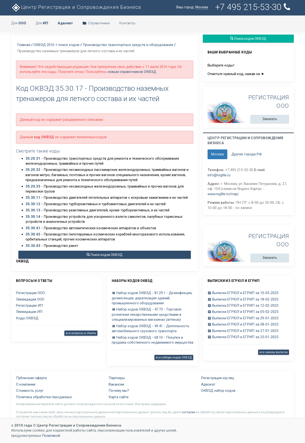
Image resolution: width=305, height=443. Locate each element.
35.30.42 (32, 234)
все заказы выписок (273, 352)
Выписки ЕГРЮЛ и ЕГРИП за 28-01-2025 (243, 324)
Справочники (96, 23)
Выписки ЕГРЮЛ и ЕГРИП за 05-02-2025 (243, 312)
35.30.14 (32, 216)
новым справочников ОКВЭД (132, 72)
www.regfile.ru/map (223, 194)
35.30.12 (32, 204)
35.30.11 (32, 197)
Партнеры (117, 378)
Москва (217, 154)
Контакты (127, 23)
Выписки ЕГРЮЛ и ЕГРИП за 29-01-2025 (243, 318)
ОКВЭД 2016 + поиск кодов (56, 45)
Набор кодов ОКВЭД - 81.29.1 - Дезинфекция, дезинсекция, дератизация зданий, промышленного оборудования (152, 298)
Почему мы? (119, 390)
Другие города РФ (246, 154)
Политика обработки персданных (44, 397)
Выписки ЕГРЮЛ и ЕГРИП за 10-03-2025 (243, 293)
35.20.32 (32, 170)
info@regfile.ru (219, 175)
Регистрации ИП (29, 305)
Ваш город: (192, 7)
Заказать (270, 119)
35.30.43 (32, 246)
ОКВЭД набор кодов (218, 390)
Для (18, 23)
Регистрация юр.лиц (217, 378)
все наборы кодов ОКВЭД (174, 357)
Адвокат (208, 384)
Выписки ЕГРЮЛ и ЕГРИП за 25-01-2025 (243, 337)
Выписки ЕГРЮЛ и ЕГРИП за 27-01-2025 (243, 331)
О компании (25, 384)
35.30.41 (32, 228)
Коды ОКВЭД (27, 318)
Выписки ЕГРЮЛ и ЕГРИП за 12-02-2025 (243, 305)
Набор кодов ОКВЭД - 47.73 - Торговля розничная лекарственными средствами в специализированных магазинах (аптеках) (146, 314)
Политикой (51, 435)
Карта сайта (118, 397)
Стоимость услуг (30, 390)
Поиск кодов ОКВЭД (104, 255)
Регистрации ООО (30, 293)
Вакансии (116, 384)
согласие (188, 412)
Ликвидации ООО (30, 299)
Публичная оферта (31, 378)
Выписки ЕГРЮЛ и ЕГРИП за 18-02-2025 (243, 299)
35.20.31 (32, 158)
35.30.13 (32, 210)
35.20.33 (32, 186)
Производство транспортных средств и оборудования (128, 45)
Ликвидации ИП (29, 312)
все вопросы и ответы (81, 333)
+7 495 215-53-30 (253, 7)
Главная (23, 45)
